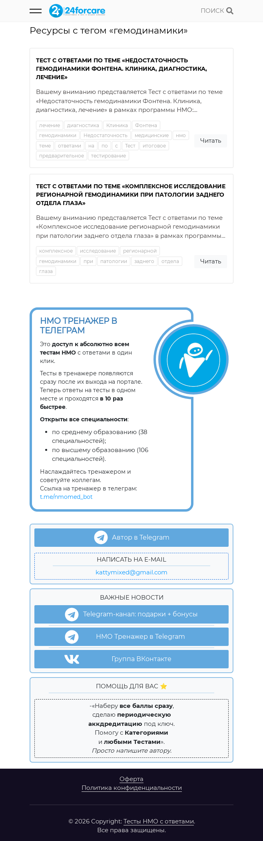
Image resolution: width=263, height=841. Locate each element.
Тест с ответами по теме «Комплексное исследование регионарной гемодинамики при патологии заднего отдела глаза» (130, 195)
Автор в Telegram (131, 537)
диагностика (83, 125)
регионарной (140, 251)
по (105, 146)
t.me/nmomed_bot (66, 496)
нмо (181, 135)
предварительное (61, 156)
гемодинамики (57, 135)
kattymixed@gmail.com (131, 572)
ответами (69, 146)
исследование (98, 251)
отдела (170, 261)
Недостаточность (106, 135)
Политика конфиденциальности (132, 787)
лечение (49, 125)
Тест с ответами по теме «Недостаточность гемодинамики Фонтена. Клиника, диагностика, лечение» (121, 69)
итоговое (154, 146)
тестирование (108, 156)
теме (45, 146)
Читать (210, 140)
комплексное (56, 251)
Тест (130, 146)
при (88, 261)
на (91, 146)
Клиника (117, 125)
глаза (46, 271)
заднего (144, 261)
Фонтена (146, 125)
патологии (113, 261)
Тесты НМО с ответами (159, 821)
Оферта (131, 779)
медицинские (152, 135)
